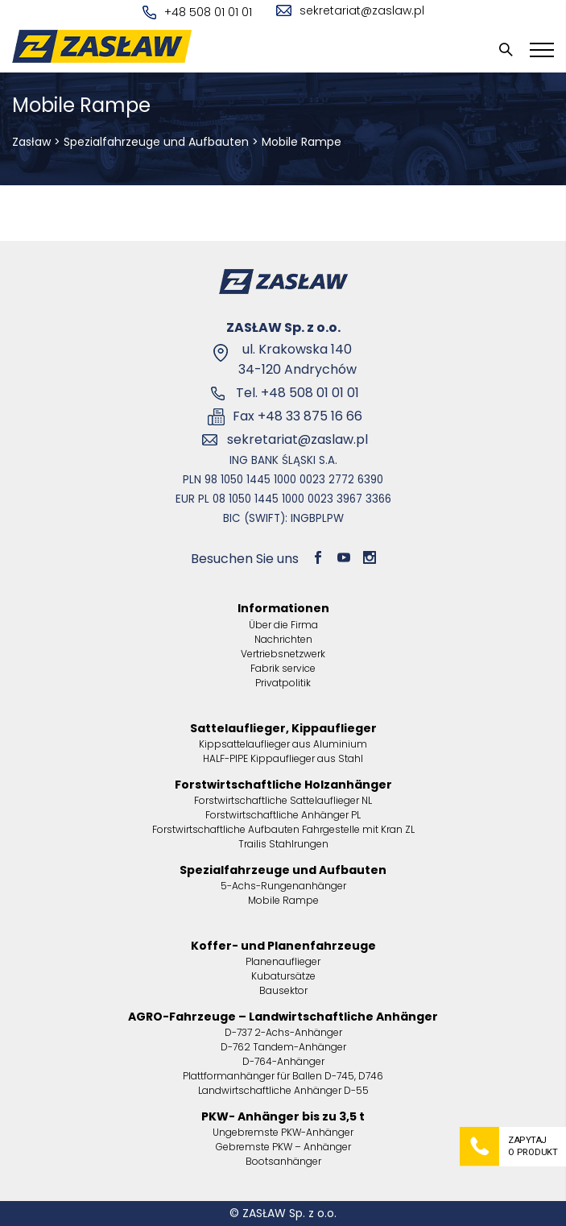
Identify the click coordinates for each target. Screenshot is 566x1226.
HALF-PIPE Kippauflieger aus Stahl (283, 758)
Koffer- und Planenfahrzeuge (283, 946)
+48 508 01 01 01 (197, 12)
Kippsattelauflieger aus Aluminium (283, 744)
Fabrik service (283, 668)
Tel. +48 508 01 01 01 (297, 392)
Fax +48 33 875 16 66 (297, 416)
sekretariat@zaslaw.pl (350, 10)
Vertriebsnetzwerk (283, 654)
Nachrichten (283, 639)
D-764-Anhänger (283, 1061)
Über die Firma (283, 625)
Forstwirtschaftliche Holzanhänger (283, 785)
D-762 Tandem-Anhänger (283, 1047)
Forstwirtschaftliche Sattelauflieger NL (283, 800)
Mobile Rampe (283, 900)
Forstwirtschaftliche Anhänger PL (283, 815)
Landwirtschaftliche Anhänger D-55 (283, 1090)
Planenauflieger (283, 961)
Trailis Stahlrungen (283, 844)
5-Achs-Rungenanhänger (283, 886)
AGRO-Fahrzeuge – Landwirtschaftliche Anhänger (283, 1017)
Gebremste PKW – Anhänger (283, 1147)
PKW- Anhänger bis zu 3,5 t (283, 1116)
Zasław (31, 142)
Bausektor (283, 990)
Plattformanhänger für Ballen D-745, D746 (283, 1076)
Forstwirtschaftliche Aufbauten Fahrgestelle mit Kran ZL (283, 829)
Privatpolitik (283, 683)
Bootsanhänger (283, 1161)
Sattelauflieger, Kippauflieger (283, 728)
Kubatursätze (283, 976)
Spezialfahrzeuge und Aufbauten (156, 142)
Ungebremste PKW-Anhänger (283, 1132)
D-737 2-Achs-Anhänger (283, 1032)
